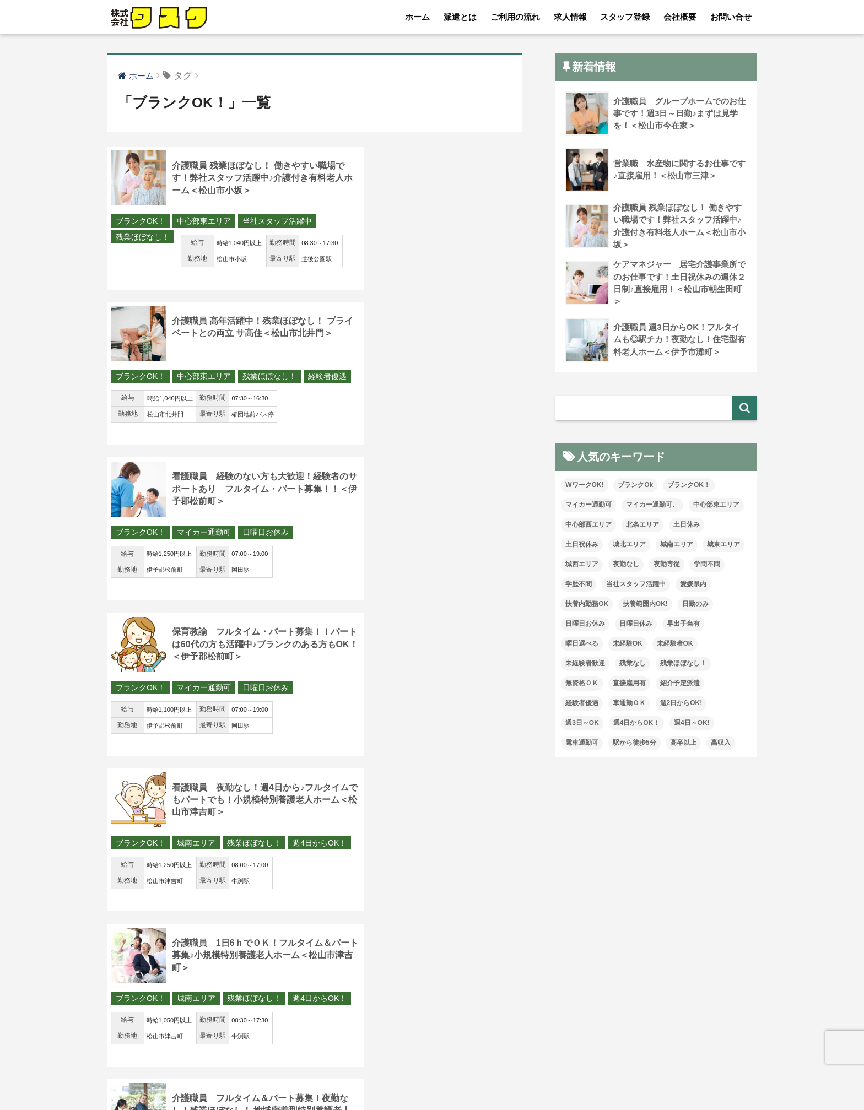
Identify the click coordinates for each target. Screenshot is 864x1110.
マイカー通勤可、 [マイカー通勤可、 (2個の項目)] (652, 506)
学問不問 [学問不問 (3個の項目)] (707, 566)
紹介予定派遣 (265, 847)
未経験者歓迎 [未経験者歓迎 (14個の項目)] (585, 665)
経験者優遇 (415, 237)
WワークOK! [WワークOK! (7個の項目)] (584, 486)
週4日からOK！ (143, 550)
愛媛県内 (449, 690)
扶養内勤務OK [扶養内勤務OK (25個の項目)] (586, 605)
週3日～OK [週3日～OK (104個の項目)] (582, 724)
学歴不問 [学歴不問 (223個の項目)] (578, 585)
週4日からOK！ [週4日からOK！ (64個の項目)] (636, 724)
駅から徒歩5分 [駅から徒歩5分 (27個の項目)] (634, 744)
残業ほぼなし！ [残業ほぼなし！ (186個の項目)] (683, 665)
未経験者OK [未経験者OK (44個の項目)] (675, 645)
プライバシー (545, 1077)
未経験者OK (248, 690)
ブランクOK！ (140, 221)
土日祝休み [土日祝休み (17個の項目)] (581, 546)
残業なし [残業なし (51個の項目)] (632, 665)
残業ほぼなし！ (224, 237)
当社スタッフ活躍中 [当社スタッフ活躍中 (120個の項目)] (636, 585)
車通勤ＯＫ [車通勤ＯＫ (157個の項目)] (629, 704)
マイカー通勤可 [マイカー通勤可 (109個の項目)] (588, 506)
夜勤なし (406, 690)
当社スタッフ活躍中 (150, 237)
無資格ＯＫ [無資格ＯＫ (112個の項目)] (581, 684)
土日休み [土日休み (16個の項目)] (686, 526)
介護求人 (678, 1077)
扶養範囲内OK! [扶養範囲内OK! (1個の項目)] (645, 605)
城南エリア (196, 534)
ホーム (417, 16)
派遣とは (460, 16)
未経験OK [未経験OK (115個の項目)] (627, 645)
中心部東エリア (204, 221)
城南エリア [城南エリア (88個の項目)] (676, 546)
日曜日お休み (265, 377)
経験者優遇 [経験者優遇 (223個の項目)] (581, 704)
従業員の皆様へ (615, 1077)
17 (358, 972)
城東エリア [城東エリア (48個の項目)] (723, 546)
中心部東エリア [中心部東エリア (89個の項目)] (716, 506)
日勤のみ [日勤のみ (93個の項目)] (695, 605)
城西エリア (196, 690)
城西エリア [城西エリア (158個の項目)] (581, 566)
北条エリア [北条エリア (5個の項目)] (642, 526)
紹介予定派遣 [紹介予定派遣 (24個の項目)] (680, 684)
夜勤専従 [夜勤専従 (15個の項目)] (667, 566)
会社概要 (679, 16)
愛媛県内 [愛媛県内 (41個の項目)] (693, 585)
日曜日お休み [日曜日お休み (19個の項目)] (585, 625)
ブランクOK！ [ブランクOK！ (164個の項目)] (688, 486)
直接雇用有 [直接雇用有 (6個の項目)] (629, 684)
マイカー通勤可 (204, 377)
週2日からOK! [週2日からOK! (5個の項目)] (681, 704)
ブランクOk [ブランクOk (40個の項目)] (635, 486)
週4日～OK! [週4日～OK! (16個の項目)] (692, 724)
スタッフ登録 (625, 16)
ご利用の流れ (515, 16)
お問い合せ (731, 16)
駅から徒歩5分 (141, 863)
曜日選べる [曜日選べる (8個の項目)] (581, 645)
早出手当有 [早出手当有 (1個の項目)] (683, 625)
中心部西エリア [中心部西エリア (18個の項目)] (588, 526)
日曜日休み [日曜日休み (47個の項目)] (635, 625)
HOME (432, 1055)
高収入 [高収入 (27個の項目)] (721, 744)
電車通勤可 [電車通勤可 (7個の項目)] (581, 744)
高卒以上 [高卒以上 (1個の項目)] (683, 744)
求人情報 (570, 16)
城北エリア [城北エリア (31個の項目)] (629, 546)
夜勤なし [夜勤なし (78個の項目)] (626, 566)
